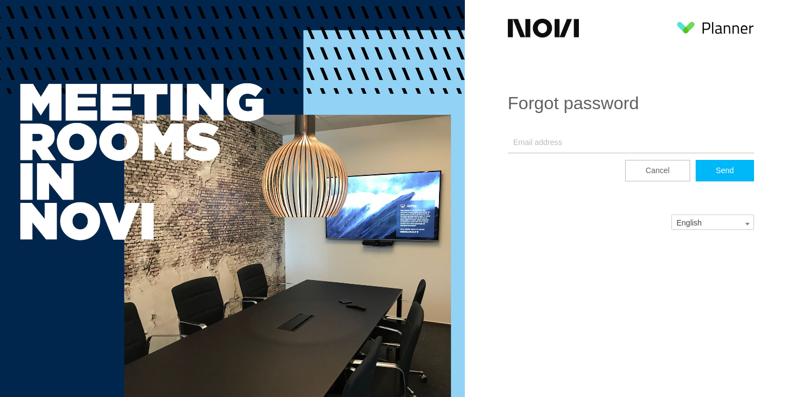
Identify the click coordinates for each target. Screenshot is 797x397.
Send (725, 170)
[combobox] (712, 222)
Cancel (658, 170)
